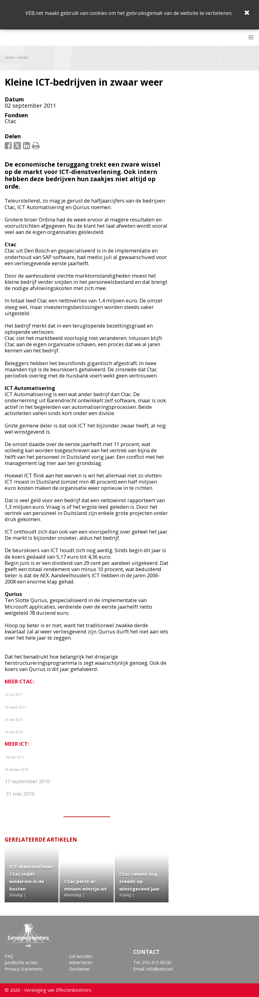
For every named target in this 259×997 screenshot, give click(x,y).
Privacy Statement (23, 969)
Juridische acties (21, 962)
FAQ (9, 956)
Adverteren (80, 962)
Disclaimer (79, 969)
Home (9, 57)
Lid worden (80, 956)
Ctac (10, 121)
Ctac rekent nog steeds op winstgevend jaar (139, 881)
